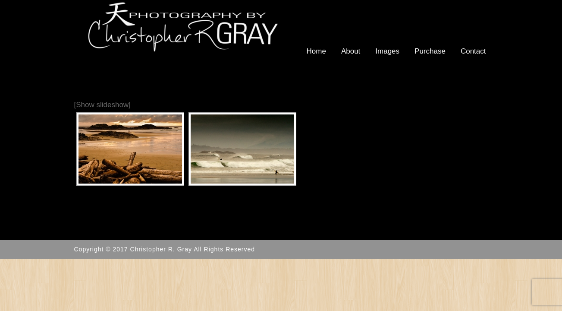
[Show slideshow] (102, 105)
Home (316, 51)
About (350, 51)
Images (387, 51)
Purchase (430, 51)
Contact (473, 51)
